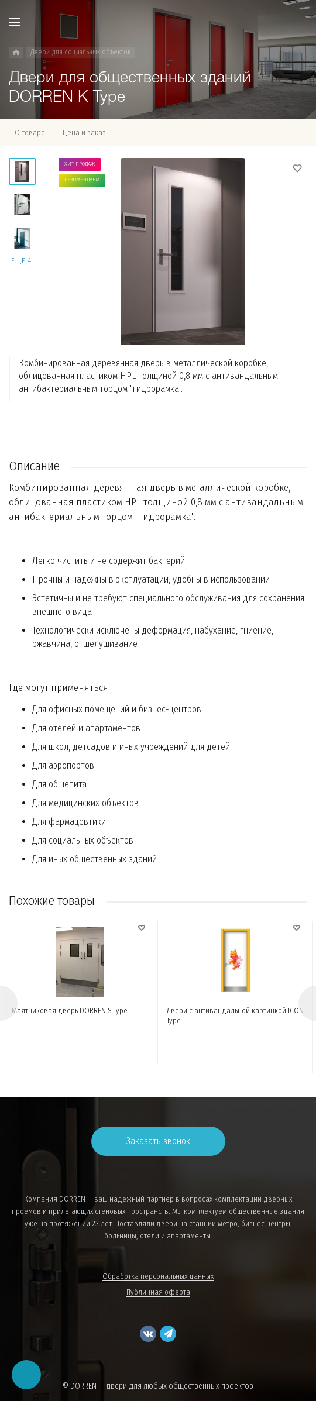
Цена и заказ (84, 132)
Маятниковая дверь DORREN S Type (70, 1010)
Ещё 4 (21, 261)
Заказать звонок (158, 1141)
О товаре (30, 132)
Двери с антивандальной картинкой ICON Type (235, 1015)
